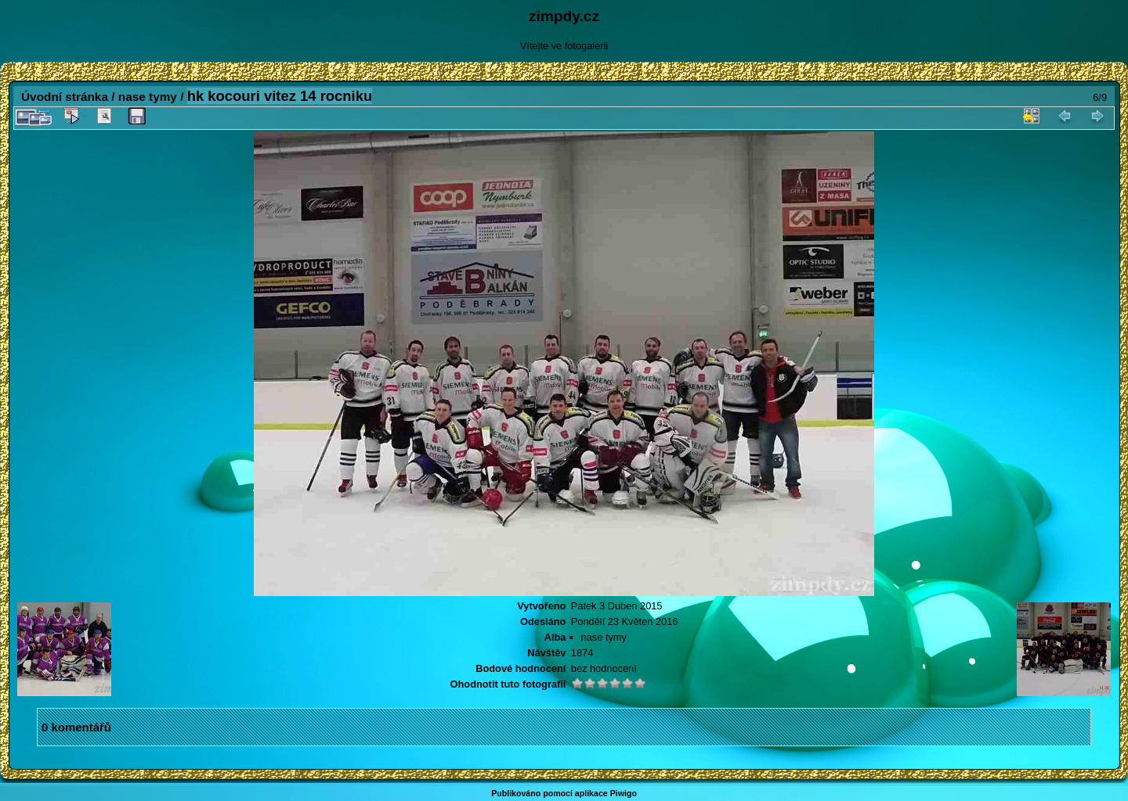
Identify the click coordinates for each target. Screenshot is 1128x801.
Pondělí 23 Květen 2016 (624, 621)
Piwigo (623, 793)
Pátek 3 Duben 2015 (617, 606)
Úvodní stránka (64, 96)
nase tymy (147, 96)
